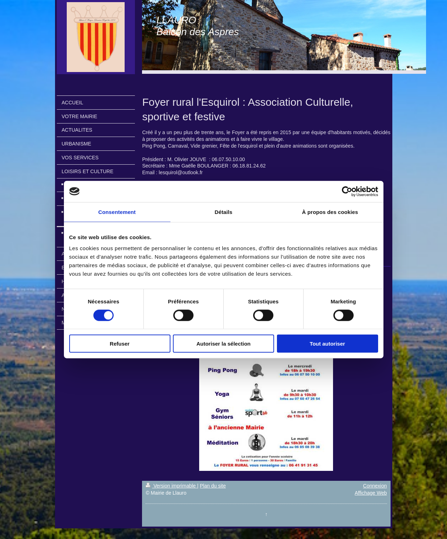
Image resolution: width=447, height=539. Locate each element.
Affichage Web (371, 493)
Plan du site (213, 486)
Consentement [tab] (117, 212)
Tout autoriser (327, 344)
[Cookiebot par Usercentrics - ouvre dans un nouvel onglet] (347, 191)
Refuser (120, 344)
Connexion (375, 486)
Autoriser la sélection (223, 344)
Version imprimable (171, 486)
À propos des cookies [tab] (330, 212)
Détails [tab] (224, 212)
